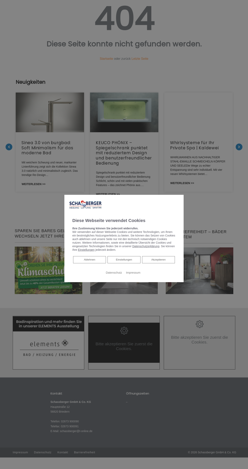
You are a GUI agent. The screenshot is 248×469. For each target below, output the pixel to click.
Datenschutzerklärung (145, 246)
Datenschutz (114, 272)
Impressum (133, 272)
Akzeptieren (158, 259)
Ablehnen (89, 259)
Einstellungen (124, 259)
